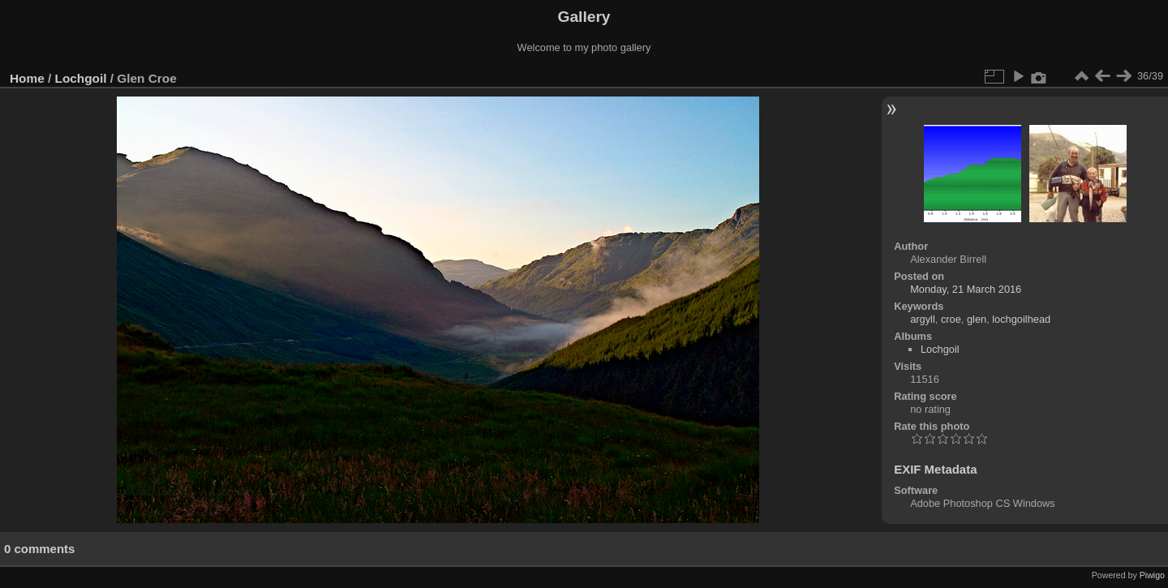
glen (976, 319)
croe (951, 319)
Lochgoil (81, 78)
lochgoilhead (1021, 319)
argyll (922, 319)
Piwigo (1152, 575)
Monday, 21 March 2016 (965, 289)
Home (27, 78)
